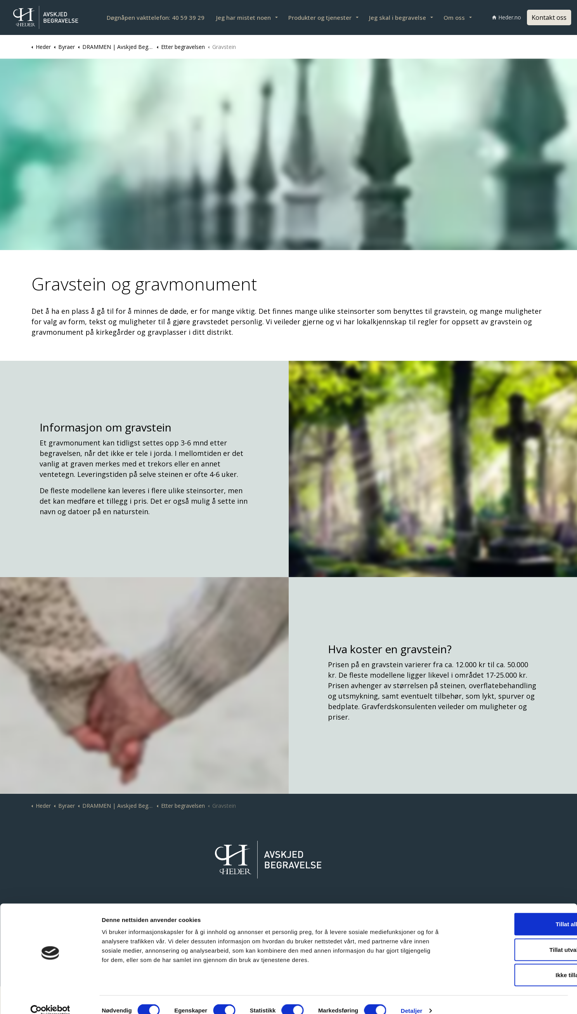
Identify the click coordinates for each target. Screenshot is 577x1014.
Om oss (454, 17)
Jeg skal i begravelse (397, 17)
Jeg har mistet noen (243, 17)
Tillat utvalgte (512, 937)
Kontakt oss (549, 17)
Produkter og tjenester (320, 17)
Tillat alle (512, 912)
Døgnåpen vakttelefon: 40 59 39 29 (155, 17)
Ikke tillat (512, 963)
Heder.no (506, 17)
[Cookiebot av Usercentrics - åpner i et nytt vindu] (50, 999)
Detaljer (412, 998)
